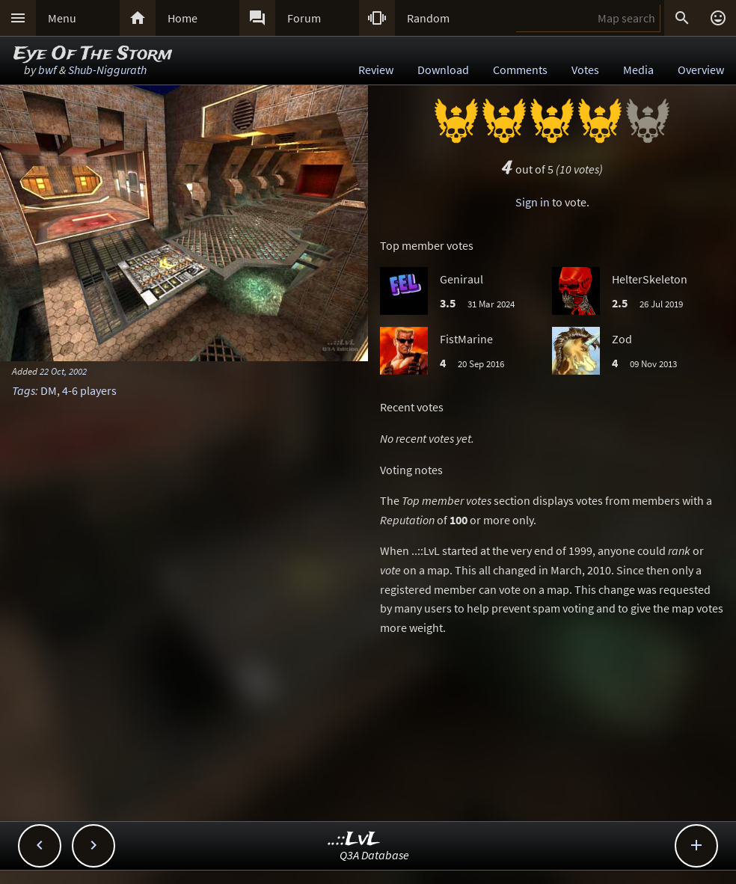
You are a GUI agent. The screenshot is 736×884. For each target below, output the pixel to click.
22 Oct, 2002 (63, 371)
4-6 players (89, 390)
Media (638, 69)
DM (48, 390)
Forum (304, 17)
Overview (701, 69)
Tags (23, 390)
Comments (520, 69)
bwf (47, 69)
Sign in (532, 201)
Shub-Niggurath (107, 69)
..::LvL (354, 839)
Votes (585, 69)
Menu (62, 17)
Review (375, 69)
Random (428, 17)
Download (443, 69)
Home (182, 17)
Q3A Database (374, 854)
